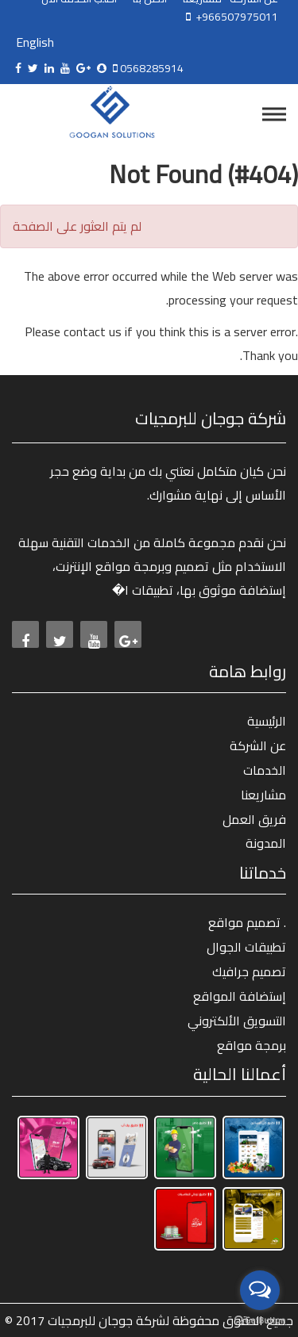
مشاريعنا (263, 794)
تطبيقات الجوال (246, 947)
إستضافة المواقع (239, 996)
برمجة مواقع (251, 1045)
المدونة (266, 843)
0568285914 (151, 68)
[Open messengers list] (260, 1290)
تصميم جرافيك (249, 971)
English (35, 42)
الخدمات (264, 770)
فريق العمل (254, 819)
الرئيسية (266, 721)
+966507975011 (234, 16)
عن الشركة (258, 745)
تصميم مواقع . (247, 922)
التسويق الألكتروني (237, 1020)
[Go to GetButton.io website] (259, 1321)
